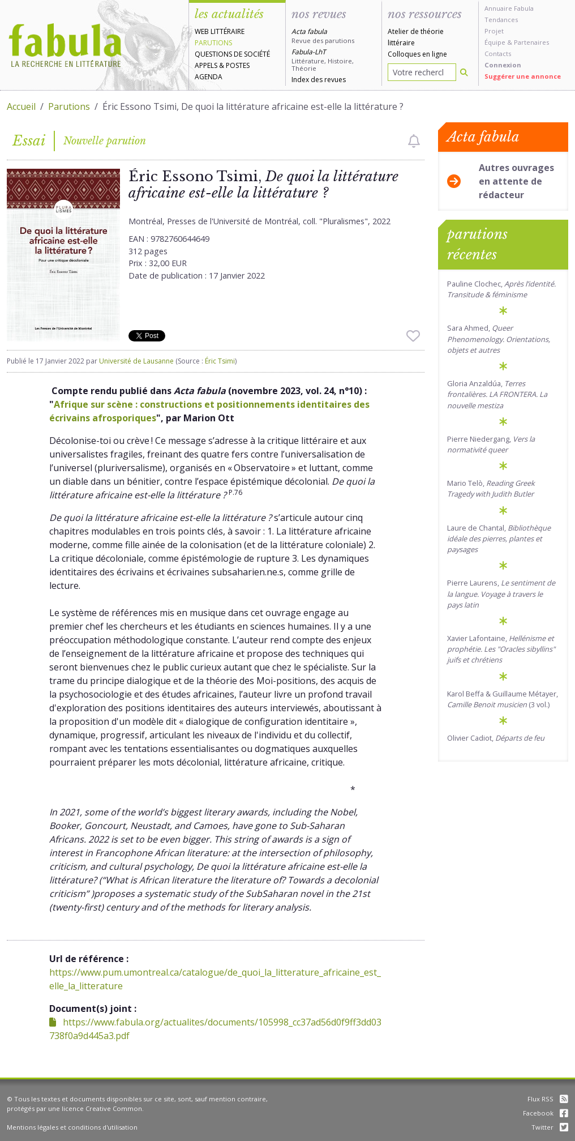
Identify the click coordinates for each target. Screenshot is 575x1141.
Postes (238, 65)
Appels (206, 65)
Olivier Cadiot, (495, 738)
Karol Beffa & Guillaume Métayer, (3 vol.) (502, 699)
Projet (494, 31)
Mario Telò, (491, 488)
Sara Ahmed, (498, 338)
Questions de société (232, 54)
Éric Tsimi (220, 361)
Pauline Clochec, (501, 289)
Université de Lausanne (136, 361)
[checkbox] (414, 141)
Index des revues (318, 79)
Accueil (21, 106)
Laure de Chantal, (499, 538)
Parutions (213, 43)
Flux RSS (547, 1099)
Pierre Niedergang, (491, 444)
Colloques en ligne (417, 54)
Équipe (494, 42)
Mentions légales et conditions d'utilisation (72, 1127)
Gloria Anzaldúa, (497, 394)
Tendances (501, 19)
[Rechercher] (464, 72)
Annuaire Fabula (509, 8)
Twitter (549, 1127)
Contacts (497, 53)
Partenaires (531, 42)
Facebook (545, 1113)
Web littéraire (219, 31)
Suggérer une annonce (522, 76)
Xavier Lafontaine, (501, 649)
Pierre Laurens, (501, 593)
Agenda (208, 77)
